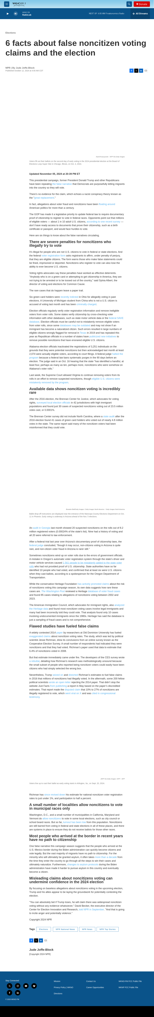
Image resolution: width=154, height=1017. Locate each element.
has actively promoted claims (93, 584)
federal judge (36, 545)
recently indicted (69, 297)
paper (59, 632)
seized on (58, 675)
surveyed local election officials (53, 402)
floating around (107, 204)
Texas (83, 332)
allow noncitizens (52, 818)
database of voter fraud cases (104, 591)
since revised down (54, 794)
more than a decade (106, 857)
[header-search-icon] (129, 4)
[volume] (15, 14)
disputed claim (72, 689)
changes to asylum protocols (82, 864)
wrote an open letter (60, 682)
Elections (10, 33)
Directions (58, 994)
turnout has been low (74, 822)
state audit (108, 416)
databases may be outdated (75, 325)
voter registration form (53, 255)
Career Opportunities (95, 987)
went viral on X (73, 693)
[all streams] (140, 13)
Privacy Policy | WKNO (63, 987)
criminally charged (86, 304)
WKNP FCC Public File (128, 987)
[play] (7, 13)
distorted (73, 675)
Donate (143, 4)
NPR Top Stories (107, 929)
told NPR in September (91, 909)
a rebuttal (34, 661)
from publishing (58, 686)
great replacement (44, 197)
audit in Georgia (41, 528)
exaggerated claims (40, 636)
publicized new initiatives (102, 336)
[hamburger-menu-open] (6, 4)
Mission (57, 981)
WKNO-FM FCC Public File (130, 981)
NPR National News (65, 929)
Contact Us (91, 981)
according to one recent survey (103, 221)
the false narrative (62, 184)
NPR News (87, 929)
